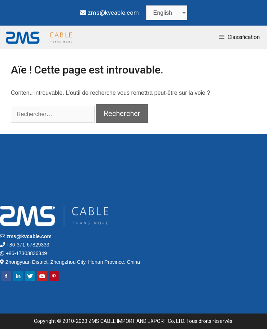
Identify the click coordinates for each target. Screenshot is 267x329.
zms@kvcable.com (113, 12)
